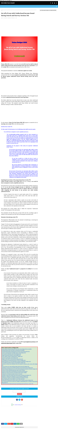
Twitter (19, 400)
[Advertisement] (19, 28)
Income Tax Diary (8, 3)
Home (2, 9)
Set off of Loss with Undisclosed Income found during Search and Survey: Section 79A (17, 383)
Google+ (22, 400)
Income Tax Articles (7, 9)
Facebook (17, 400)
